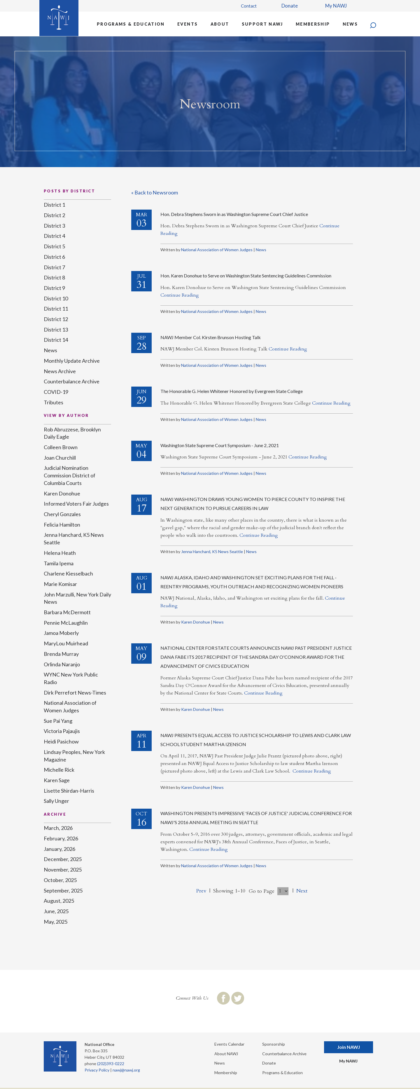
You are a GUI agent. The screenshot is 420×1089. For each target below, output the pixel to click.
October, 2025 (60, 880)
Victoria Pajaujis (62, 731)
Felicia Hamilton (62, 524)
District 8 (54, 277)
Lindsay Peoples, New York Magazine (74, 756)
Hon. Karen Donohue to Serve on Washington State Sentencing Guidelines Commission (245, 275)
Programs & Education (131, 24)
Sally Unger (56, 801)
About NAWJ (226, 1053)
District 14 (56, 340)
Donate (289, 6)
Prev (201, 891)
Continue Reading (179, 295)
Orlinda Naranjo (62, 664)
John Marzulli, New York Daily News (77, 598)
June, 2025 (56, 911)
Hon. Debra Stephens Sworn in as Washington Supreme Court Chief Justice (234, 214)
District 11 (56, 308)
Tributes (53, 402)
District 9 (54, 288)
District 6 (54, 257)
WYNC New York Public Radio (71, 678)
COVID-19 (56, 392)
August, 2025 (59, 900)
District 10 (56, 298)
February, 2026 (61, 838)
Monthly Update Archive (72, 360)
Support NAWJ (262, 24)
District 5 (54, 246)
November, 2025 (63, 869)
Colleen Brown (61, 447)
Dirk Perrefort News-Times (75, 692)
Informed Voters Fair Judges (76, 503)
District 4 (54, 236)
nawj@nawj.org (126, 1069)
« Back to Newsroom (154, 192)
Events (187, 24)
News (350, 24)
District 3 (54, 225)
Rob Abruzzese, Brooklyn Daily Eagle (72, 433)
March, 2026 (58, 828)
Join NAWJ (348, 1047)
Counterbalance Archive (71, 381)
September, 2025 (63, 890)
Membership (313, 24)
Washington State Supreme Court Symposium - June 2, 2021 (219, 445)
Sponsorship (273, 1044)
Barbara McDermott (67, 612)
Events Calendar (229, 1044)
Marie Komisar (60, 584)
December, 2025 (63, 859)
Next (301, 891)
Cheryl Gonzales (62, 514)
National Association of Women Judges (217, 249)
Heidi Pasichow (61, 741)
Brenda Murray (61, 654)
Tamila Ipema (59, 563)
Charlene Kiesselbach (68, 573)
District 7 (54, 267)
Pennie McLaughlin (66, 622)
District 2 (54, 215)
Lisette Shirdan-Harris (69, 790)
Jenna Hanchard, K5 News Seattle (212, 551)
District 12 (56, 319)
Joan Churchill (60, 457)
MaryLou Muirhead (66, 643)
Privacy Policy (97, 1069)
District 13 (56, 329)
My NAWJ (336, 6)
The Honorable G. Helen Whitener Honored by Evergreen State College (231, 391)
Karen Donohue (195, 621)
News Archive (60, 371)
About (220, 24)
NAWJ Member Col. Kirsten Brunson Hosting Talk (210, 337)
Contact (249, 5)
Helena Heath (60, 553)
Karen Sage (57, 780)
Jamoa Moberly (61, 633)
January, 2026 (59, 849)
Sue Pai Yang (58, 721)
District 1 (54, 204)
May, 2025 (55, 921)
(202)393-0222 (110, 1063)
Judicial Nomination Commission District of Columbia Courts (69, 475)
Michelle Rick (59, 769)
